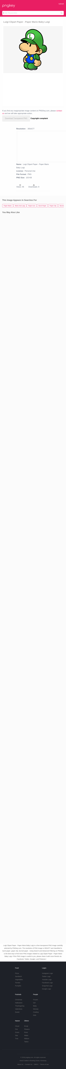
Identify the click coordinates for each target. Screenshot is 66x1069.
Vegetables (19, 979)
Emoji (26, 1026)
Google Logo (46, 989)
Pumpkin (18, 986)
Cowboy (36, 1012)
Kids (34, 1015)
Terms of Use (44, 1064)
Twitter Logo (46, 976)
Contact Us (28, 1064)
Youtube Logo (47, 979)
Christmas (18, 1000)
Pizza (17, 973)
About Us (20, 1064)
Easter (17, 1012)
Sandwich (18, 976)
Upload (61, 4)
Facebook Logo (47, 983)
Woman (35, 1009)
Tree (16, 1038)
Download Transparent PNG (16, 118)
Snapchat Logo (47, 986)
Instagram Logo (47, 973)
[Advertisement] (31, 89)
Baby (35, 1006)
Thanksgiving (19, 1006)
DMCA (36, 1064)
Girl (34, 1003)
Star (16, 1035)
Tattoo (26, 1042)
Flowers (27, 1029)
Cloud (17, 1026)
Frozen (35, 1000)
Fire (16, 1029)
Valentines (18, 1009)
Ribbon (26, 1038)
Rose (26, 1032)
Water (26, 1035)
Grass (17, 1032)
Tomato (17, 983)
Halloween (18, 1003)
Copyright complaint (39, 118)
